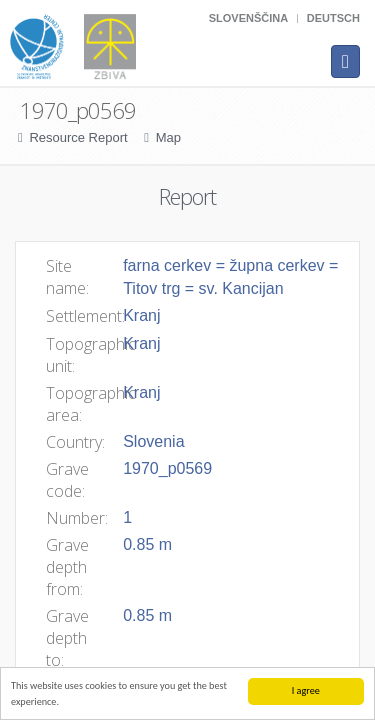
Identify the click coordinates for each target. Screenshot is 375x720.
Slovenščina (248, 18)
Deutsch (333, 18)
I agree (306, 690)
